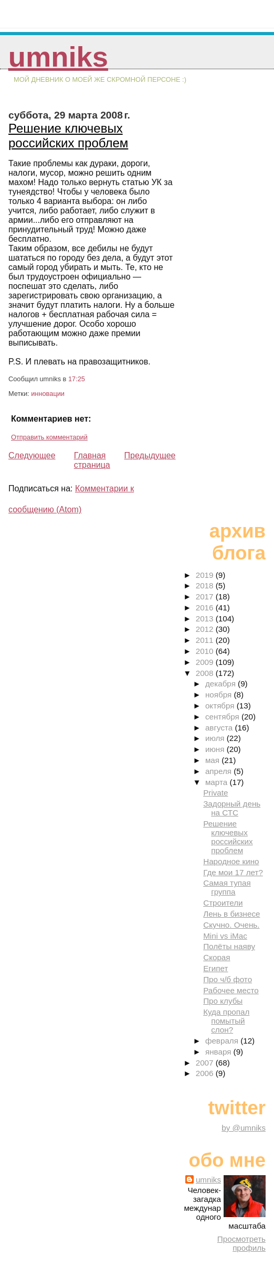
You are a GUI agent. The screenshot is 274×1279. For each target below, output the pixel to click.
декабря (221, 683)
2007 (206, 1062)
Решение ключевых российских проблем (68, 135)
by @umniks (244, 1127)
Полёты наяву (229, 946)
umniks (58, 57)
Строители (223, 902)
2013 (206, 618)
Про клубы (223, 1000)
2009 (206, 662)
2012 (206, 629)
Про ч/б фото (227, 979)
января (219, 1051)
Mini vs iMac (225, 935)
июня (216, 749)
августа (220, 727)
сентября (223, 716)
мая (213, 760)
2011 (206, 640)
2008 (206, 673)
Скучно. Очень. (231, 924)
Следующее (32, 455)
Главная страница (92, 460)
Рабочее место (231, 990)
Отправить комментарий (49, 437)
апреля (219, 771)
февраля (222, 1040)
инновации (48, 393)
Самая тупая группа (227, 887)
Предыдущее (150, 455)
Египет (215, 968)
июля (216, 738)
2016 (206, 607)
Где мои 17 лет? (233, 872)
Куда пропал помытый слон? (226, 1020)
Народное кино (231, 861)
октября (221, 705)
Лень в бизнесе (231, 913)
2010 (206, 651)
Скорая (216, 957)
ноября (219, 694)
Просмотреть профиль (241, 1243)
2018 (206, 585)
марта (217, 782)
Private (215, 792)
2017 (206, 596)
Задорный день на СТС (231, 808)
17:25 (76, 379)
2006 (206, 1073)
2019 (206, 575)
